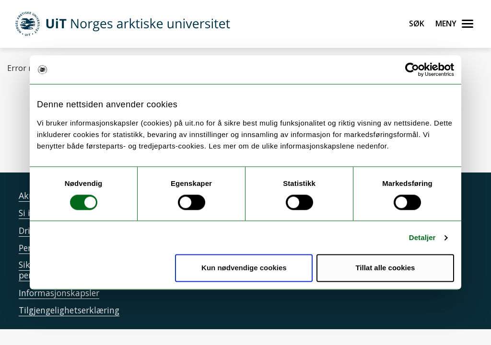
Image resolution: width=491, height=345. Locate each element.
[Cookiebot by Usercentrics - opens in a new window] (412, 69)
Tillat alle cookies (385, 268)
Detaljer (422, 237)
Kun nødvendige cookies (244, 268)
